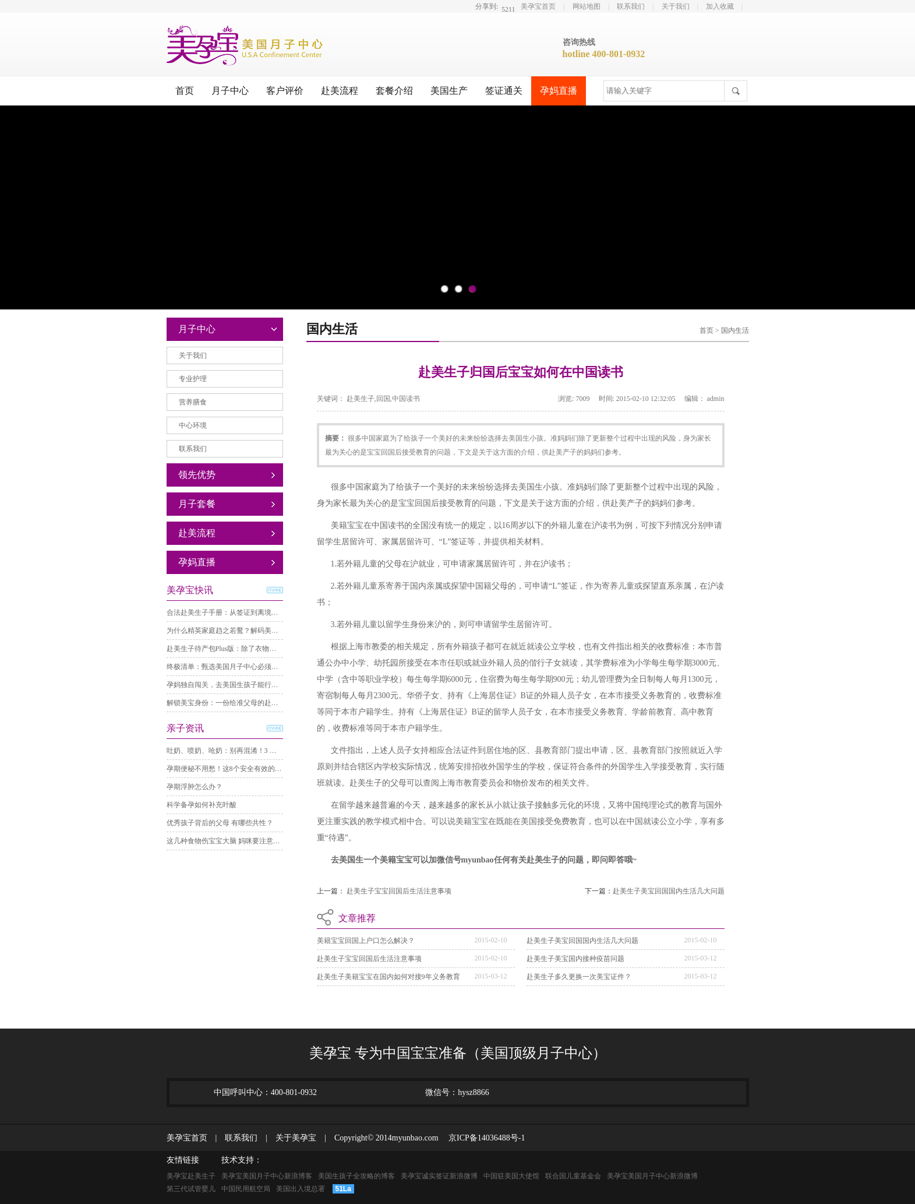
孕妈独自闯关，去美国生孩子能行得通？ (229, 685)
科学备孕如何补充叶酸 (201, 805)
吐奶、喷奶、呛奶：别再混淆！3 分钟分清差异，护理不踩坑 (260, 751)
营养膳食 (193, 402)
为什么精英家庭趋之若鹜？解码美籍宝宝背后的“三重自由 (255, 630)
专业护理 (193, 379)
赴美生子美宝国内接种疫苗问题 (575, 959)
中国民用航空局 (245, 1189)
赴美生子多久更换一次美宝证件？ (579, 977)
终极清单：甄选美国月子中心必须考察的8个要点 (242, 667)
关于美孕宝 (291, 1137)
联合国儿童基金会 (573, 1176)
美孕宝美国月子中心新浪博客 (266, 1176)
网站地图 (586, 6)
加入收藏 (720, 6)
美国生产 (449, 91)
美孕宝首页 (538, 6)
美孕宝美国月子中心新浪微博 (652, 1176)
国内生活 (735, 330)
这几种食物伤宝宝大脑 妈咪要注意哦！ (227, 841)
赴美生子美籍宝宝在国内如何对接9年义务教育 (388, 977)
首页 (184, 91)
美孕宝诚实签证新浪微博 (439, 1176)
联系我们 (631, 6)
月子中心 (230, 91)
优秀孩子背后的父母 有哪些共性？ (220, 823)
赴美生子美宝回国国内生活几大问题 (669, 891)
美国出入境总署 (300, 1189)
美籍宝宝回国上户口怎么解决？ (366, 941)
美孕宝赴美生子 (191, 1176)
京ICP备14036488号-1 (482, 1137)
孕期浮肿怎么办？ (194, 787)
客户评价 (284, 91)
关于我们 (676, 6)
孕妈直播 (558, 91)
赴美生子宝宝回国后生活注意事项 (399, 891)
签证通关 (503, 91)
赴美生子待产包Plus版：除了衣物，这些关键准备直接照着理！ (264, 649)
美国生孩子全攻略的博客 (356, 1176)
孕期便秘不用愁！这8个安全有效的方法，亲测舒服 (245, 769)
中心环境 (193, 425)
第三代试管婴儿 (191, 1189)
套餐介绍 (394, 91)
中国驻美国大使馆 (511, 1176)
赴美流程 (339, 91)
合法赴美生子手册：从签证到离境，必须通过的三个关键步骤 (261, 612)
